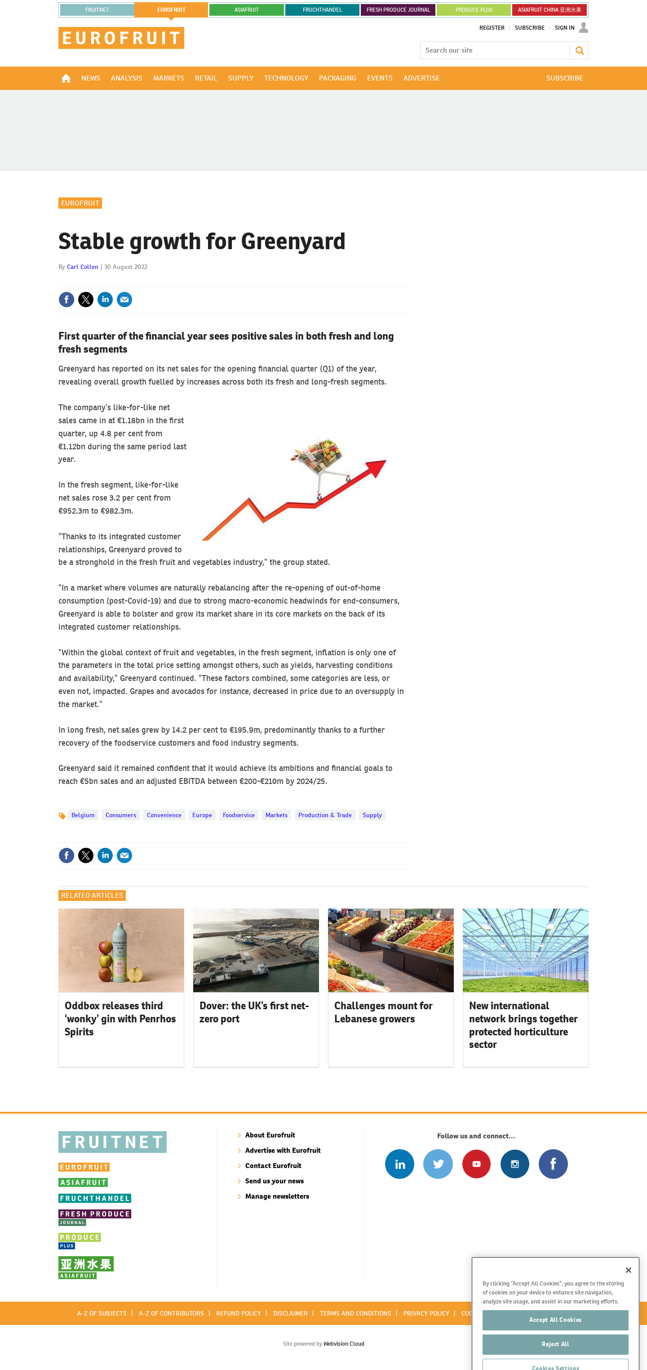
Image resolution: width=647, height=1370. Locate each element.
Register (492, 28)
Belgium (83, 815)
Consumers (121, 815)
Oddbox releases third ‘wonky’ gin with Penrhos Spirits (120, 1019)
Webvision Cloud (344, 1344)
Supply (372, 815)
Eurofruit (80, 203)
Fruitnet (97, 9)
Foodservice (239, 815)
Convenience (164, 815)
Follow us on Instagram (514, 1163)
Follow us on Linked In (399, 1163)
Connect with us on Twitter (437, 1163)
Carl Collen (82, 267)
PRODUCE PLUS (474, 9)
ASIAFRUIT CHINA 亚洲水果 (549, 9)
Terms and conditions (355, 1313)
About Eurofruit (270, 1135)
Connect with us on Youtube (476, 1163)
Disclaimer (290, 1313)
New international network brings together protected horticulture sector (523, 1025)
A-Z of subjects (102, 1313)
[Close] (628, 1297)
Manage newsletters (277, 1196)
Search (579, 50)
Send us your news (274, 1181)
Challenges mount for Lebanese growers (383, 1012)
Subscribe (530, 28)
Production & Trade (325, 815)
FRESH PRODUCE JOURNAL (398, 9)
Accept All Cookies (555, 1347)
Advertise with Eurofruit (283, 1150)
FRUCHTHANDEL (322, 9)
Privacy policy (426, 1313)
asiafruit (247, 9)
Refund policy (238, 1313)
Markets (277, 815)
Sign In (565, 28)
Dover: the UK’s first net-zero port (254, 1012)
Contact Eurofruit (273, 1165)
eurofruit (171, 9)
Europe (202, 815)
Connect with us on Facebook (553, 1163)
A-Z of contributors (171, 1313)
